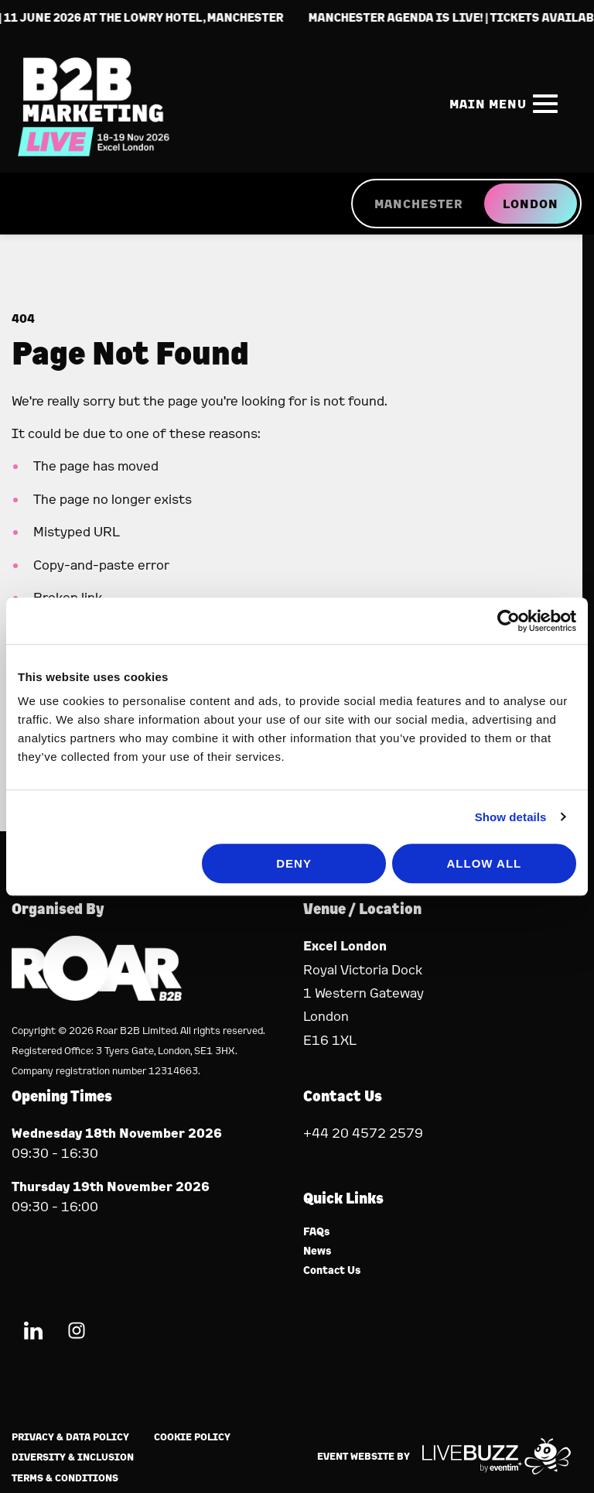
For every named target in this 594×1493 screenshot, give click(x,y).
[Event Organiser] (97, 996)
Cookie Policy (192, 1437)
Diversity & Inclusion (73, 1457)
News (317, 1251)
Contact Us (332, 1270)
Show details (511, 817)
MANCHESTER (418, 203)
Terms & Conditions (65, 1478)
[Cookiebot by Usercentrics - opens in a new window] (508, 620)
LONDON (530, 203)
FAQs (316, 1231)
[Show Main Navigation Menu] (506, 104)
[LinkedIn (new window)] (33, 1333)
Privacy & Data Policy (70, 1437)
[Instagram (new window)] (76, 1333)
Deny (294, 863)
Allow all (483, 863)
